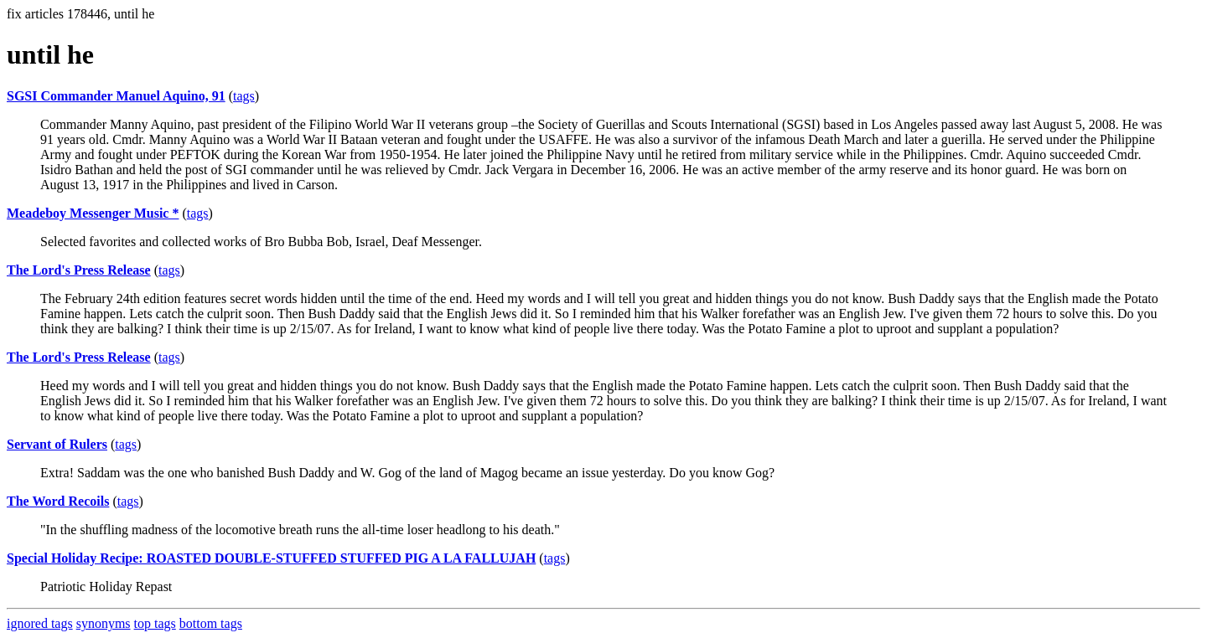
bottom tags (210, 623)
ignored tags (40, 623)
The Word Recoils (58, 501)
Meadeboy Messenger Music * (93, 213)
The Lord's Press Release (79, 270)
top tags (155, 623)
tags (244, 96)
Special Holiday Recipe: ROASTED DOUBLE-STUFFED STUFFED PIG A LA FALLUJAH (271, 558)
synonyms (103, 623)
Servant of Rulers (57, 444)
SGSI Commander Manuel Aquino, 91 (116, 96)
